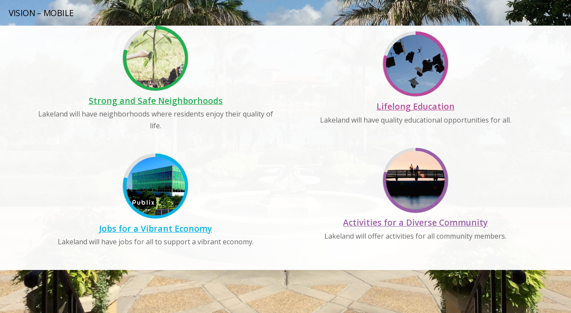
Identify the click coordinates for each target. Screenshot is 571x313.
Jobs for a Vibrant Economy (155, 228)
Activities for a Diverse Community (415, 222)
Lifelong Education (415, 106)
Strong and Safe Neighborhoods (156, 101)
